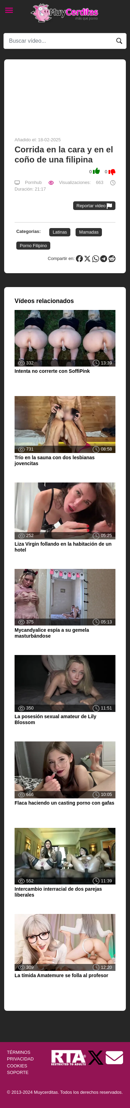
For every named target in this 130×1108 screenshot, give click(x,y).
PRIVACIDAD (20, 1058)
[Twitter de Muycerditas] (96, 1057)
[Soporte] (114, 1057)
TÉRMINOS (19, 1052)
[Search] (65, 41)
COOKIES (17, 1065)
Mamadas (88, 232)
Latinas (60, 232)
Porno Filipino (33, 245)
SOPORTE (17, 1072)
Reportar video (94, 206)
